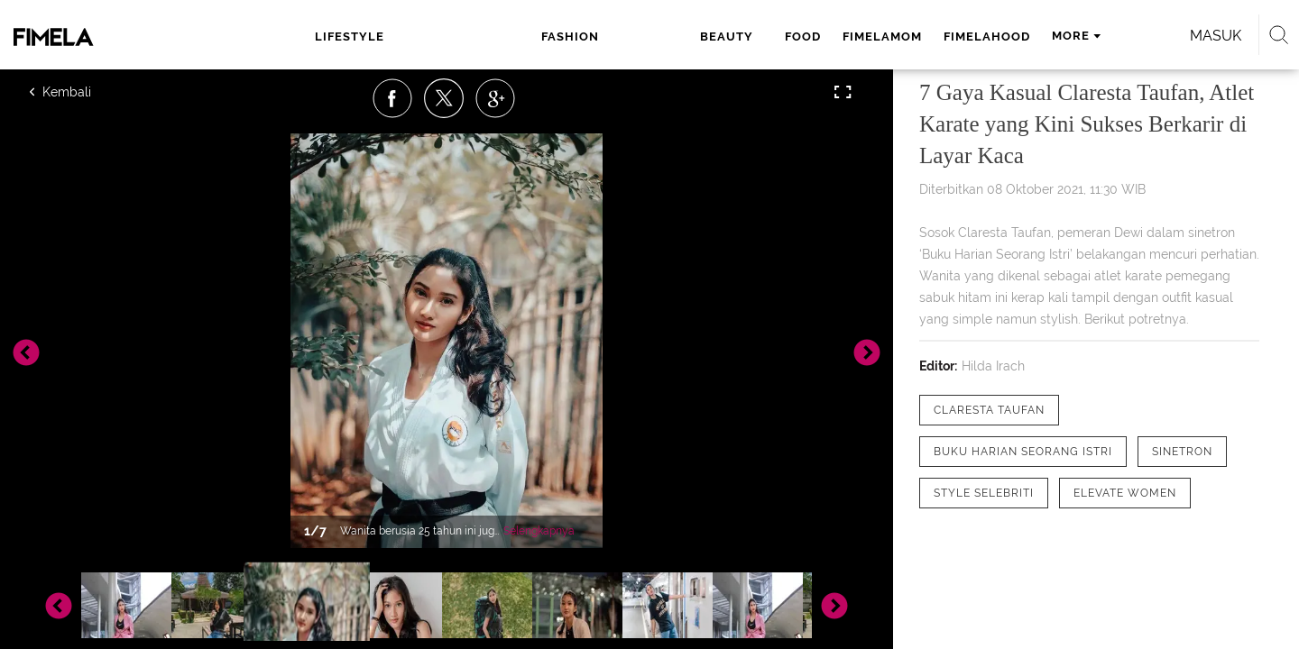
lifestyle (366, 36)
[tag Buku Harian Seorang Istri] (1023, 451)
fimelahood (778, 36)
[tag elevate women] (1125, 493)
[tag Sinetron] (1182, 451)
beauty (528, 36)
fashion (451, 36)
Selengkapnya (539, 531)
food (594, 36)
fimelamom (674, 36)
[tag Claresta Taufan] (989, 410)
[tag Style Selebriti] (983, 493)
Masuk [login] (1064, 35)
